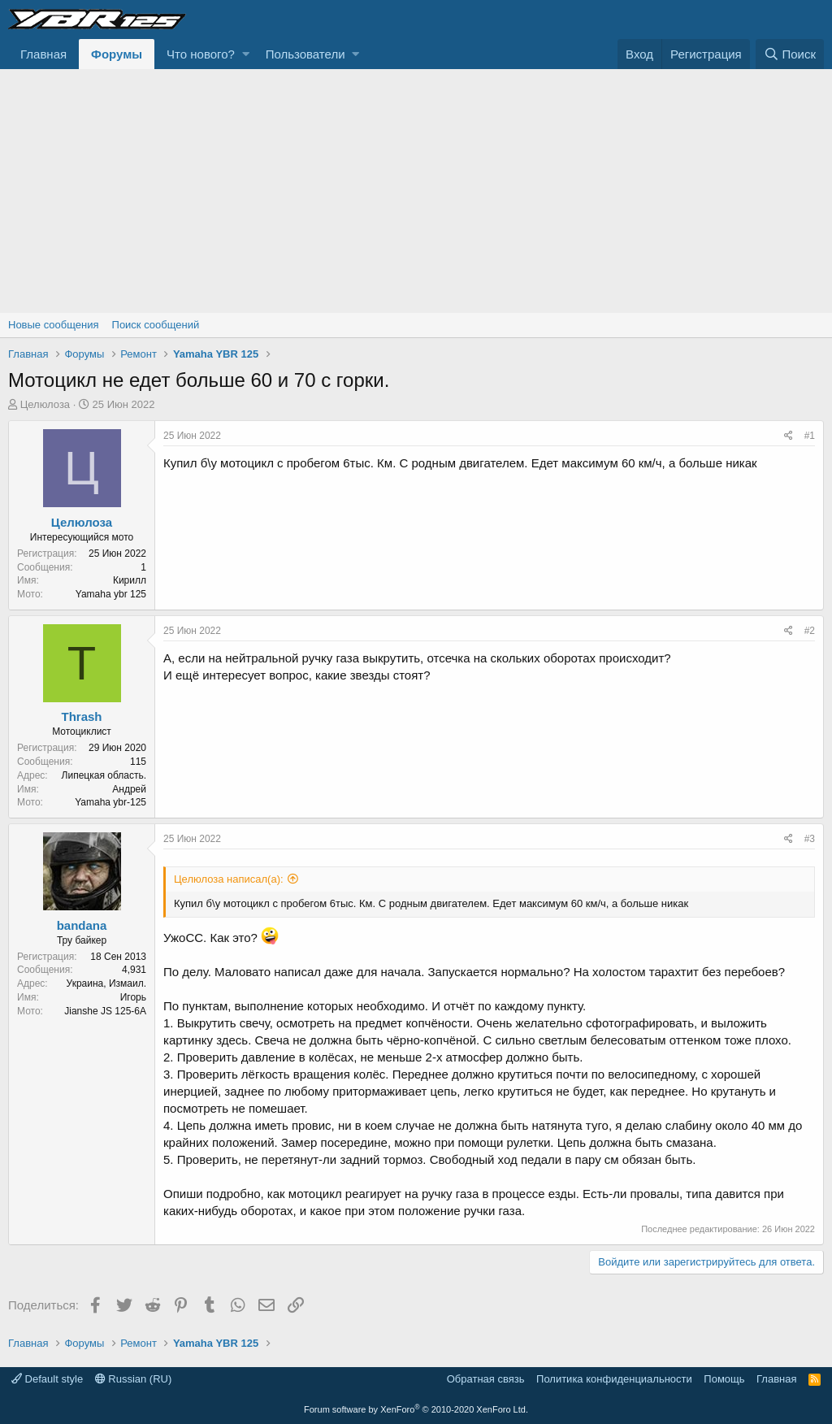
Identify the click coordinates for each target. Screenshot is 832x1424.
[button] (246, 54)
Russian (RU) (133, 1379)
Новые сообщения (53, 325)
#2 (809, 630)
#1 (809, 435)
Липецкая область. (104, 775)
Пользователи (305, 54)
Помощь (724, 1379)
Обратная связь (486, 1379)
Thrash (81, 716)
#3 (809, 838)
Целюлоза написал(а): (229, 879)
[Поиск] (790, 54)
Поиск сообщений (156, 325)
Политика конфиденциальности (614, 1379)
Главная (43, 54)
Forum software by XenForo (416, 1409)
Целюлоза (45, 404)
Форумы (116, 54)
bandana (82, 925)
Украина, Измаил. (106, 983)
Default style (47, 1379)
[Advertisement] (416, 191)
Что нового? (201, 54)
